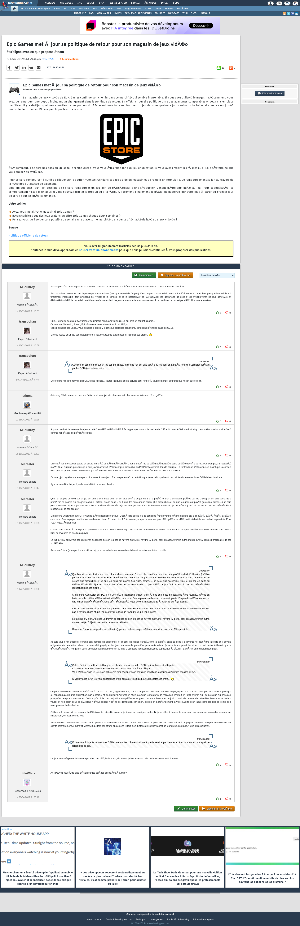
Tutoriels (66, 3)
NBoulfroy (27, 294)
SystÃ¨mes (182, 8)
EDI (119, 8)
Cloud (57, 8)
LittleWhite (48, 61)
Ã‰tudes (150, 3)
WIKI (185, 13)
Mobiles (169, 8)
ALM (72, 8)
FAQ (79, 3)
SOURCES (160, 13)
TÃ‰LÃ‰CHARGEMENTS (138, 13)
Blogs (90, 3)
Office (158, 8)
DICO (193, 13)
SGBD (147, 8)
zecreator (27, 471)
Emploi (135, 3)
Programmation (133, 8)
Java (95, 8)
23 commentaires (69, 61)
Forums (50, 3)
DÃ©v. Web (107, 8)
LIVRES (117, 13)
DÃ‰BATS (173, 13)
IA (65, 8)
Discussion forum (270, 93)
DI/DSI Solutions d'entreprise (35, 8)
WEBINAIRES (104, 13)
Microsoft (84, 8)
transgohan (27, 328)
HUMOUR (205, 13)
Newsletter (118, 3)
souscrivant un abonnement (98, 252)
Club (176, 3)
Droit (165, 3)
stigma (28, 402)
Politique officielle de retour (28, 238)
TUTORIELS (80, 13)
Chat (102, 3)
